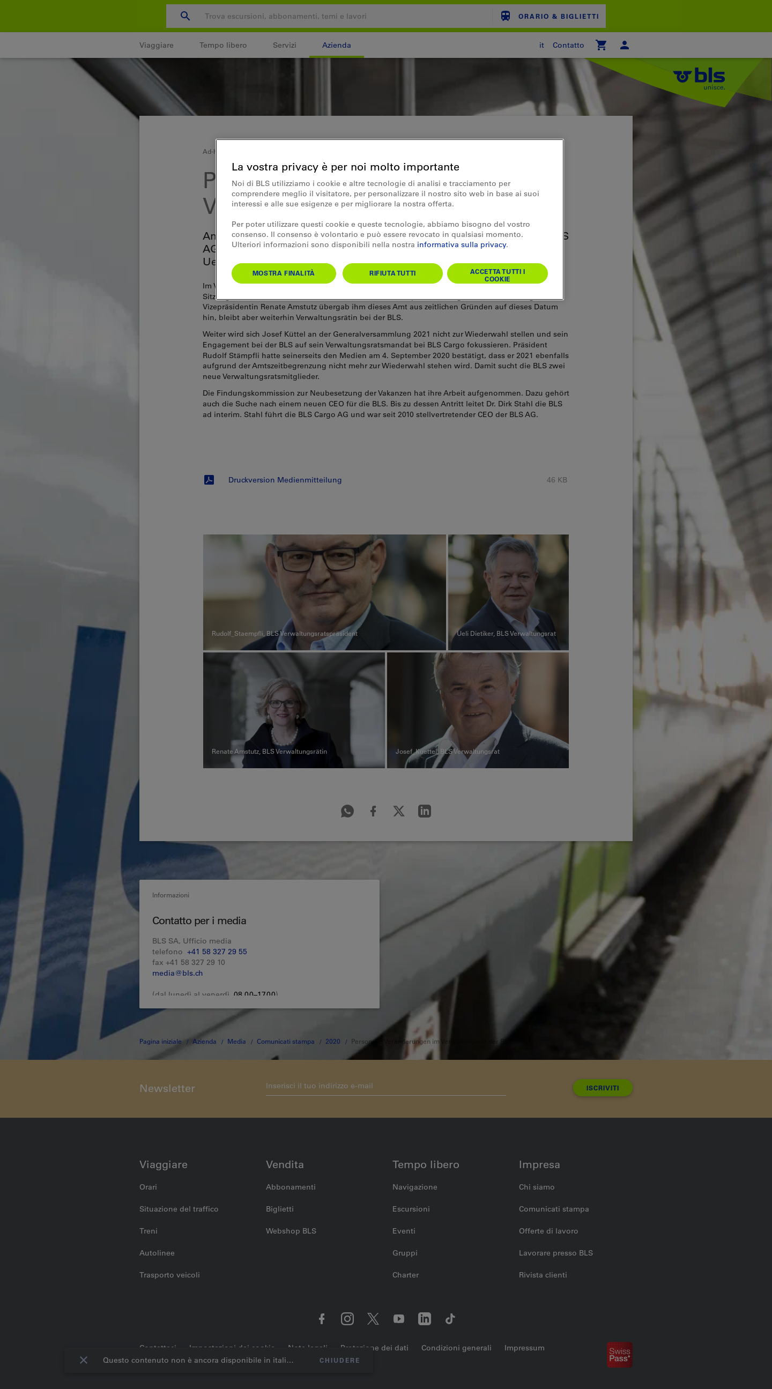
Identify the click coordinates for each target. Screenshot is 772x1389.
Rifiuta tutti (392, 273)
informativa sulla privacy (461, 244)
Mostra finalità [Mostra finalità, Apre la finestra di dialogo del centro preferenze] (284, 273)
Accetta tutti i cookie (497, 275)
